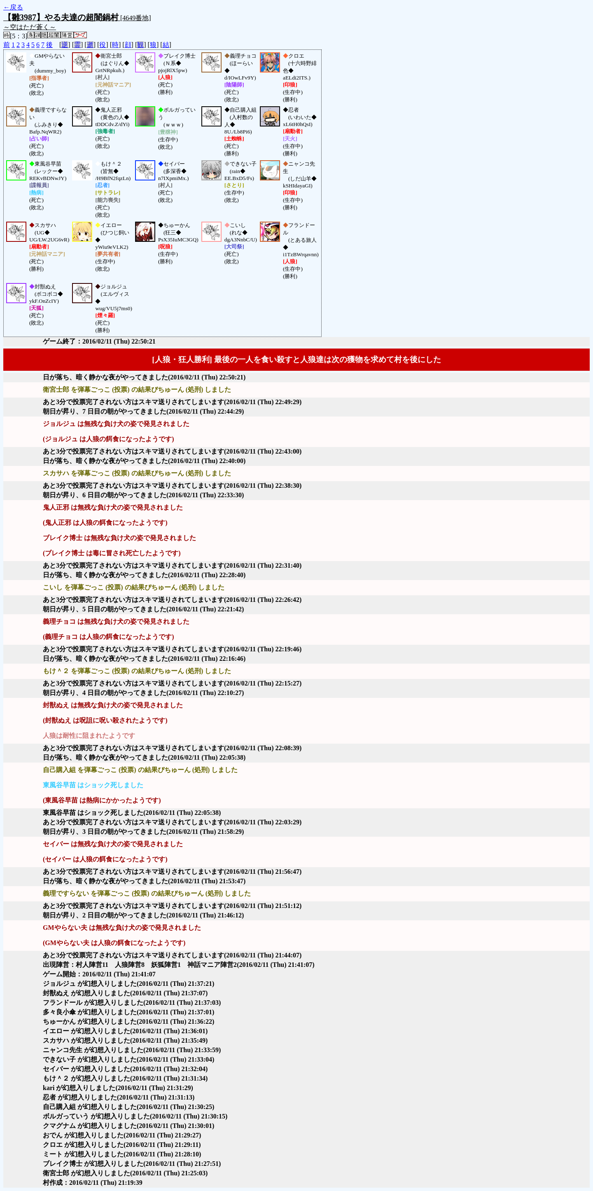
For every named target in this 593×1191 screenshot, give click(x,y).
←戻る (13, 7)
